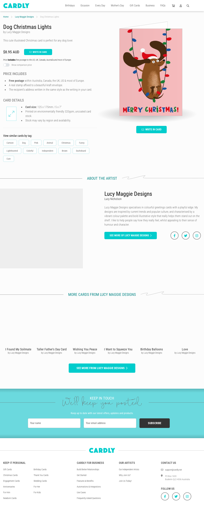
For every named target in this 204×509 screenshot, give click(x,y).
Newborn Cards (10, 498)
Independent (47, 151)
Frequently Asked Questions (89, 498)
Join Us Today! (125, 481)
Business (150, 5)
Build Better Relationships (88, 469)
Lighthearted (12, 151)
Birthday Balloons (151, 349)
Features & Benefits (85, 481)
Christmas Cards (10, 475)
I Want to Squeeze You (118, 349)
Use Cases (81, 492)
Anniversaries (9, 486)
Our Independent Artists (129, 469)
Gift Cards (135, 5)
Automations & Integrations (89, 486)
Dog (24, 143)
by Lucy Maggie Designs (18, 353)
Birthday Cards (40, 469)
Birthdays (70, 5)
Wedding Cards (40, 481)
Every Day (100, 5)
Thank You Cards (41, 475)
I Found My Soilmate (18, 349)
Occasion (85, 5)
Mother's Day (117, 5)
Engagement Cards (11, 481)
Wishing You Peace (85, 349)
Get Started (81, 475)
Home (6, 16)
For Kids (37, 492)
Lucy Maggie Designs (24, 16)
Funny (81, 143)
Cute (9, 158)
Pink (36, 143)
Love (185, 349)
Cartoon (10, 143)
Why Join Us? (125, 475)
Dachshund (81, 151)
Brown (64, 151)
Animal (50, 143)
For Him (6, 492)
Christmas (66, 143)
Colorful (29, 151)
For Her (37, 486)
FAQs (162, 5)
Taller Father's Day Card (52, 349)
